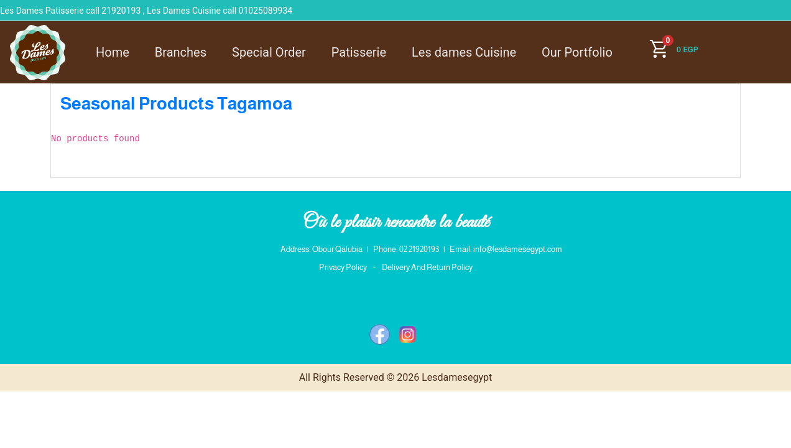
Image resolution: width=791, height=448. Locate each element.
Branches (180, 52)
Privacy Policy (343, 267)
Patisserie (358, 52)
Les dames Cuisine (464, 52)
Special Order (269, 52)
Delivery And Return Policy (427, 267)
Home (112, 52)
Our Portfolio (577, 52)
